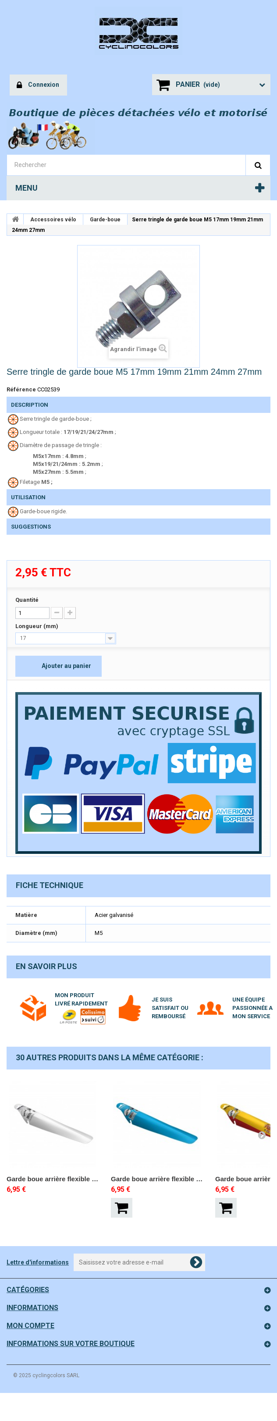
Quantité (27, 600)
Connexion (38, 85)
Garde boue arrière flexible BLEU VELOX (157, 1179)
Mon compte (30, 1326)
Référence (21, 389)
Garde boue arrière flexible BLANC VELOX (53, 1179)
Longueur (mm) (37, 626)
